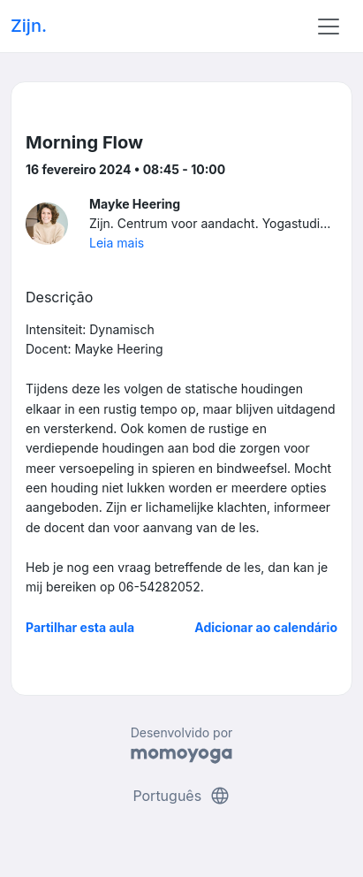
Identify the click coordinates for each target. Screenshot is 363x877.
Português (181, 795)
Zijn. (29, 25)
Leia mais (116, 242)
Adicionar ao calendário (265, 627)
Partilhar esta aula (80, 627)
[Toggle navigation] (328, 26)
